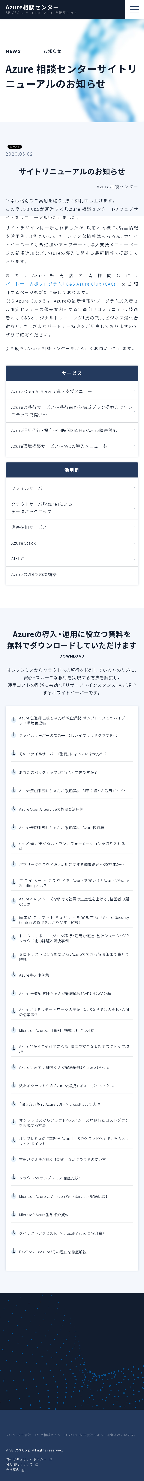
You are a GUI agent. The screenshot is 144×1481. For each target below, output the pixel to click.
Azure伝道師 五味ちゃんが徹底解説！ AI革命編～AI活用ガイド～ (73, 791)
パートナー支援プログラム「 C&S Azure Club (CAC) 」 (63, 284)
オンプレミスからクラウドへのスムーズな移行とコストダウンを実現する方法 (74, 1123)
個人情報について (19, 1464)
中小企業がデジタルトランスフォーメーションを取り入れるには (74, 847)
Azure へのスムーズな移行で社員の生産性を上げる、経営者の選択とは (74, 902)
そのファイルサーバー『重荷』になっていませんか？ (63, 754)
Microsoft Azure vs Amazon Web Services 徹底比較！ (63, 1197)
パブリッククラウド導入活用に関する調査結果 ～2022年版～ (71, 865)
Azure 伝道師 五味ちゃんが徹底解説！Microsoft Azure (64, 1068)
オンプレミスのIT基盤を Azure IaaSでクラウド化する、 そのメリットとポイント (74, 1142)
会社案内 (12, 1470)
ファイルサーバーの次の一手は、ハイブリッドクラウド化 (68, 736)
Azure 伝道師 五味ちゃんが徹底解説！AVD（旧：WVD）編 (65, 994)
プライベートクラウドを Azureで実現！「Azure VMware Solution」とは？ (74, 884)
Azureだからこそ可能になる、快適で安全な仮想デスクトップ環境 (74, 1050)
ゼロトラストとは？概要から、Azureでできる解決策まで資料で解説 (74, 958)
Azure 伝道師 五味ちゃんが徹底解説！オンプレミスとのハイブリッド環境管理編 (74, 721)
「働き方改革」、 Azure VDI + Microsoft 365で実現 (59, 1105)
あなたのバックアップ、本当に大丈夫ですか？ (58, 773)
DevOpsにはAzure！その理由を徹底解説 (53, 1252)
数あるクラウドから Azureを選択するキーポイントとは (66, 1086)
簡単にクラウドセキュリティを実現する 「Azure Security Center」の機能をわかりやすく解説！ (74, 921)
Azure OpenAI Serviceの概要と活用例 (51, 810)
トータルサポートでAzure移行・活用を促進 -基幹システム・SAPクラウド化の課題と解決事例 (74, 939)
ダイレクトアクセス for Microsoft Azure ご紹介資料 (62, 1234)
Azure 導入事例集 (34, 976)
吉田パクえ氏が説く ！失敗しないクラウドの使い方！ (63, 1160)
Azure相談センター (32, 7)
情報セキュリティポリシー (26, 1459)
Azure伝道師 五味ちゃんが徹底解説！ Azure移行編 (61, 828)
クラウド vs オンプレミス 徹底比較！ (50, 1178)
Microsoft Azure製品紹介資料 (44, 1215)
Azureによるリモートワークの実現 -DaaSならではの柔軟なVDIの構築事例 (74, 1013)
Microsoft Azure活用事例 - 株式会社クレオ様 (57, 1031)
